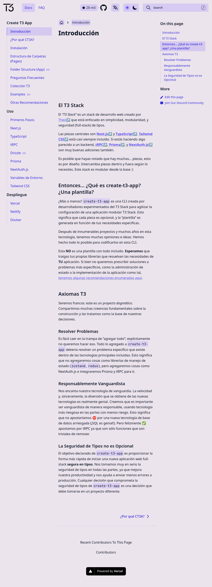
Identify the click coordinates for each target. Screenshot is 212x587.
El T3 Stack (71, 105)
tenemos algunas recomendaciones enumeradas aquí (100, 278)
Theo (64, 120)
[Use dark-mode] (131, 7)
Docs (28, 7)
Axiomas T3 (72, 293)
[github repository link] (94, 8)
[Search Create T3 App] (175, 7)
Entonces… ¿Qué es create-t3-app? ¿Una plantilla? (99, 188)
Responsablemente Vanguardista (91, 383)
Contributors (106, 552)
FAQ (42, 7)
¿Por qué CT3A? (135, 516)
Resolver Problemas (78, 331)
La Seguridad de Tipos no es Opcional (95, 446)
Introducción (81, 22)
